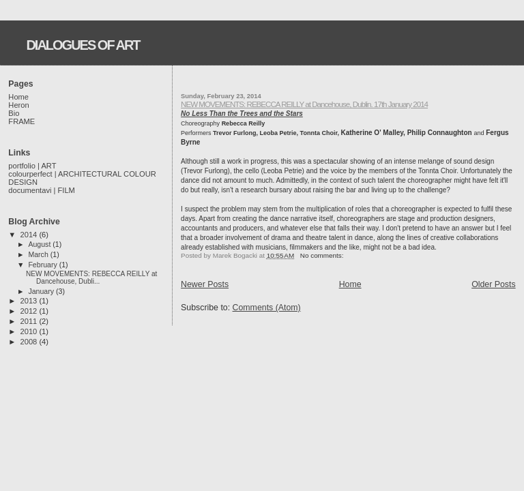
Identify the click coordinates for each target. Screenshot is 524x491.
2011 (30, 321)
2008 (30, 342)
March (39, 254)
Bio (13, 113)
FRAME (21, 121)
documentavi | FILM (41, 190)
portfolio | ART (32, 166)
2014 (30, 234)
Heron (18, 105)
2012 (30, 311)
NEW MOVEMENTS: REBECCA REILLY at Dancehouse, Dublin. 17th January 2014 (304, 104)
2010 (30, 331)
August (40, 244)
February (43, 265)
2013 (30, 301)
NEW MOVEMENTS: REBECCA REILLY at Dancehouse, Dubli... (91, 277)
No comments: (322, 255)
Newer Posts (205, 284)
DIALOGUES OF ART (82, 45)
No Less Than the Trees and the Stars (242, 113)
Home (350, 284)
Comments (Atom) (267, 307)
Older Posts (493, 284)
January (42, 291)
